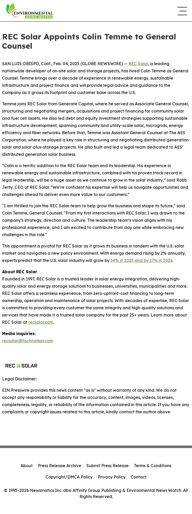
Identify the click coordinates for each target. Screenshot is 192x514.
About (27, 465)
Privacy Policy (111, 476)
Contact (139, 476)
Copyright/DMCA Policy (69, 476)
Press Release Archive (59, 465)
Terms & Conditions (152, 465)
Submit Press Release (107, 465)
